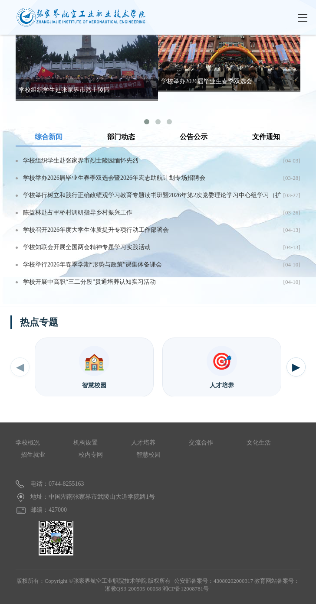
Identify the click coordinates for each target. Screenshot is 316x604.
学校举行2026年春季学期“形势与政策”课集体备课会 (92, 264)
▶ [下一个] (296, 367)
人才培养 (143, 442)
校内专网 (91, 454)
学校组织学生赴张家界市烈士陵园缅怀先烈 (80, 160)
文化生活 (259, 442)
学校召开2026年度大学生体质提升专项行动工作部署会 (96, 230)
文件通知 (266, 136)
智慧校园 (148, 454)
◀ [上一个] (20, 367)
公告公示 (193, 136)
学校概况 (28, 442)
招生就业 (33, 454)
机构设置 (85, 442)
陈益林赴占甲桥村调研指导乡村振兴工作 (77, 212)
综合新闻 (49, 136)
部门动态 (121, 136)
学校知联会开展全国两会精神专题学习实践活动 (87, 247)
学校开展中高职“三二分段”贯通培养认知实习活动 (89, 282)
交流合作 (201, 442)
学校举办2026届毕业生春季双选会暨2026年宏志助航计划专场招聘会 (114, 178)
